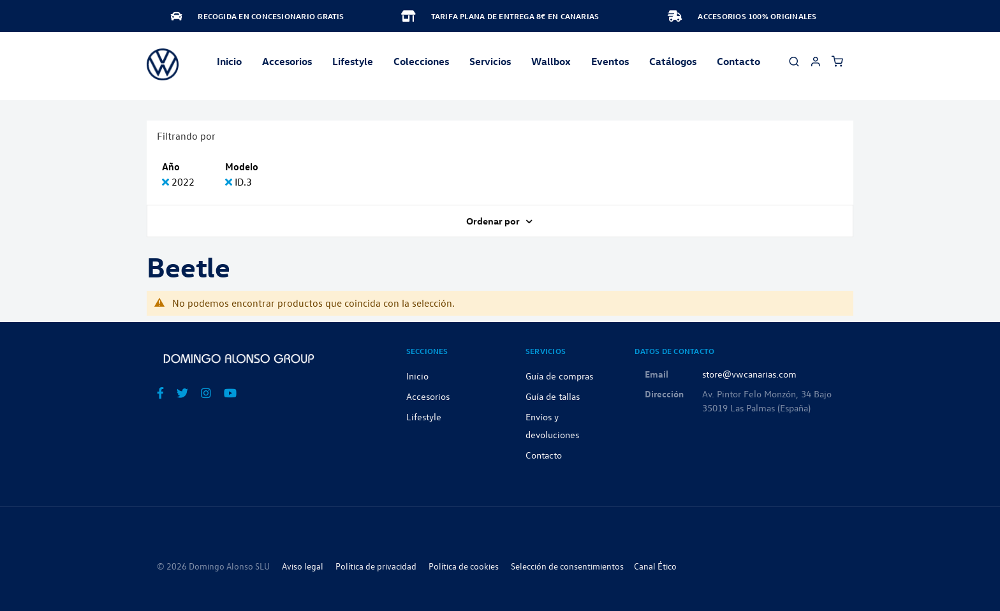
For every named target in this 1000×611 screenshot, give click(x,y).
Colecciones (421, 61)
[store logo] (163, 64)
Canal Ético (655, 566)
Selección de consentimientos (567, 566)
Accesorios (428, 396)
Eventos (610, 61)
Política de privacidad (375, 566)
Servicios (490, 61)
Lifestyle (352, 61)
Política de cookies (464, 566)
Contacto (738, 61)
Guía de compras (559, 375)
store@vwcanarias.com (749, 373)
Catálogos (672, 61)
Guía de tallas (553, 396)
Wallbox (551, 61)
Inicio (229, 61)
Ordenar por (494, 220)
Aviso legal (302, 566)
